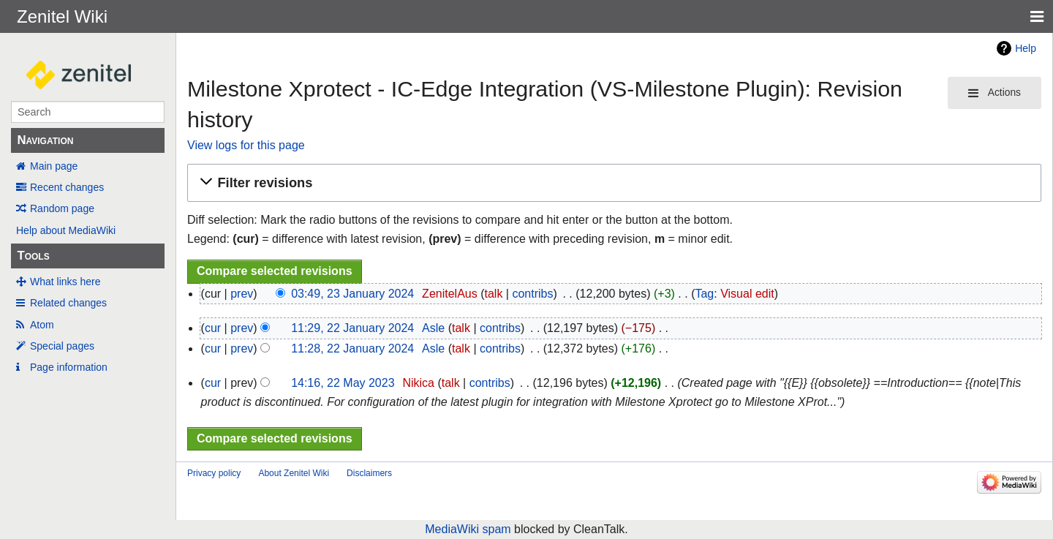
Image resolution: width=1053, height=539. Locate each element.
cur (213, 328)
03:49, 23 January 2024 (352, 293)
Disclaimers (369, 473)
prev (241, 293)
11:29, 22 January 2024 (352, 328)
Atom (42, 325)
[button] (612, 183)
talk (493, 293)
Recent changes (67, 187)
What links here (65, 281)
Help (1025, 48)
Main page (54, 166)
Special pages (62, 346)
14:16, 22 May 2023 (342, 383)
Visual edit (747, 293)
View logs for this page (246, 145)
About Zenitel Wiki (293, 473)
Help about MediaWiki (66, 230)
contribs (532, 293)
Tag (704, 293)
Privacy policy (214, 473)
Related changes (68, 303)
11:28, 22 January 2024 (352, 348)
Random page (62, 208)
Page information (68, 367)
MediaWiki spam (467, 529)
